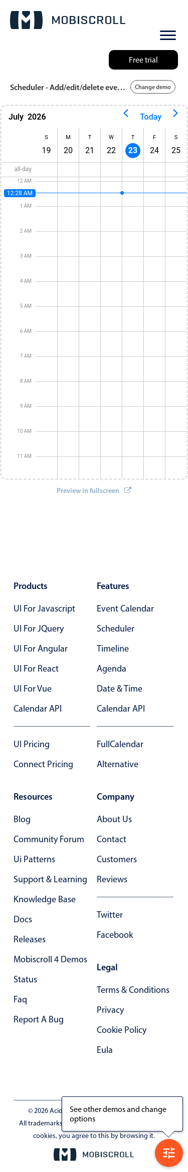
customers (117, 859)
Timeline (113, 648)
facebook (115, 934)
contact (111, 839)
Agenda (111, 668)
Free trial (143, 60)
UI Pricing (32, 744)
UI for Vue (33, 688)
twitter (110, 914)
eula (105, 1049)
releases (30, 939)
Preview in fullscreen (94, 490)
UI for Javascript (44, 608)
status (25, 979)
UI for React (36, 668)
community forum (49, 839)
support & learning (50, 879)
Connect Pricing (43, 764)
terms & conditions (133, 989)
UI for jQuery (39, 628)
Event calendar (125, 608)
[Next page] (175, 117)
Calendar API (38, 708)
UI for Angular (41, 648)
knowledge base (45, 899)
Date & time (119, 688)
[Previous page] (126, 117)
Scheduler (115, 628)
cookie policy (121, 1029)
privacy (110, 1009)
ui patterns (34, 859)
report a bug (39, 1019)
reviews (112, 879)
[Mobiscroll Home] (67, 20)
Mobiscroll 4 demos (50, 959)
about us (114, 819)
